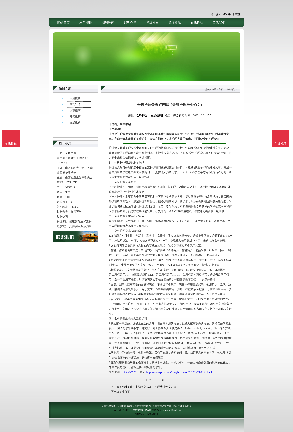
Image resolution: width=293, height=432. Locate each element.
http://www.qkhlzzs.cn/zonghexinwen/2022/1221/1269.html (179, 372)
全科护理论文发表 (162, 406)
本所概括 (85, 22)
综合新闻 (230, 89)
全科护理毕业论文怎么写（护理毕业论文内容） (150, 386)
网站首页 (63, 22)
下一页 (160, 380)
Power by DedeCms (171, 410)
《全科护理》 (131, 372)
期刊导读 (108, 22)
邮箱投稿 (174, 22)
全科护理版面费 (143, 406)
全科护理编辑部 (125, 406)
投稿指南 (152, 22)
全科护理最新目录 (182, 406)
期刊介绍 (130, 22)
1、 (111, 162)
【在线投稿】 (156, 115)
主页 (221, 89)
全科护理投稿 (108, 406)
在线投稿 (197, 22)
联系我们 (219, 22)
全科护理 (141, 115)
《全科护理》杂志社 (140, 410)
